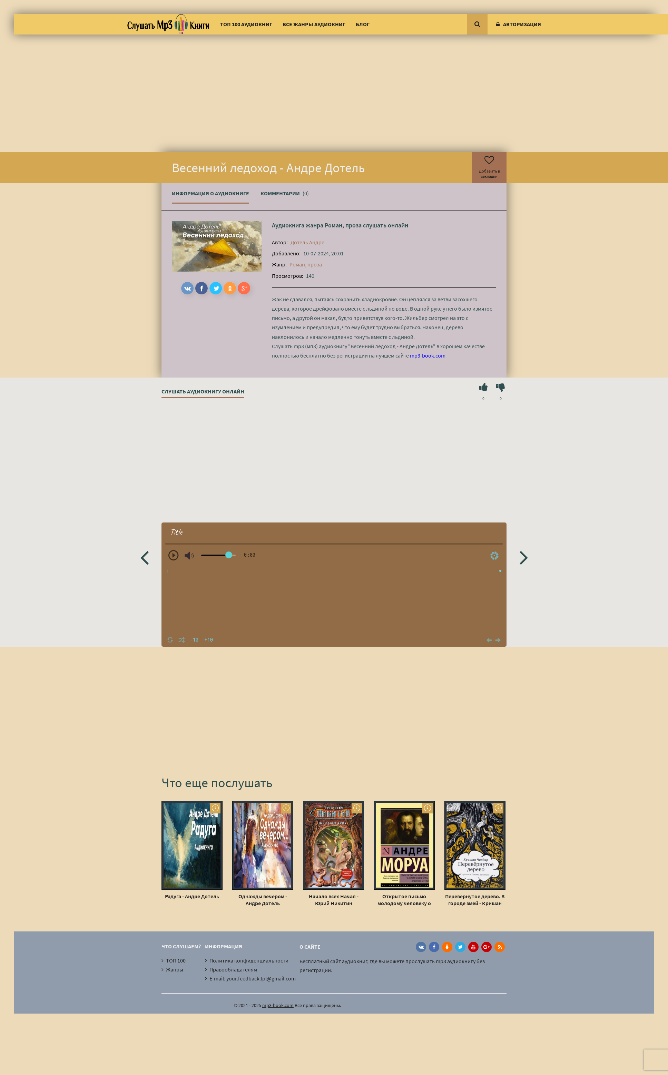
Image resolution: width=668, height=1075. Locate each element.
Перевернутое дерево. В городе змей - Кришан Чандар (475, 900)
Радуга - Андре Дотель (192, 896)
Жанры (174, 969)
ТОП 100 (176, 960)
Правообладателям (233, 969)
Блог (363, 24)
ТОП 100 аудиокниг (246, 24)
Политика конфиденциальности (248, 960)
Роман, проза (343, 225)
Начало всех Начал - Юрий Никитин (333, 900)
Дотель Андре (307, 242)
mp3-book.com (427, 355)
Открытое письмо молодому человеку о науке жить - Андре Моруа (404, 900)
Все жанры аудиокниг (314, 24)
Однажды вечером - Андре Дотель (262, 900)
